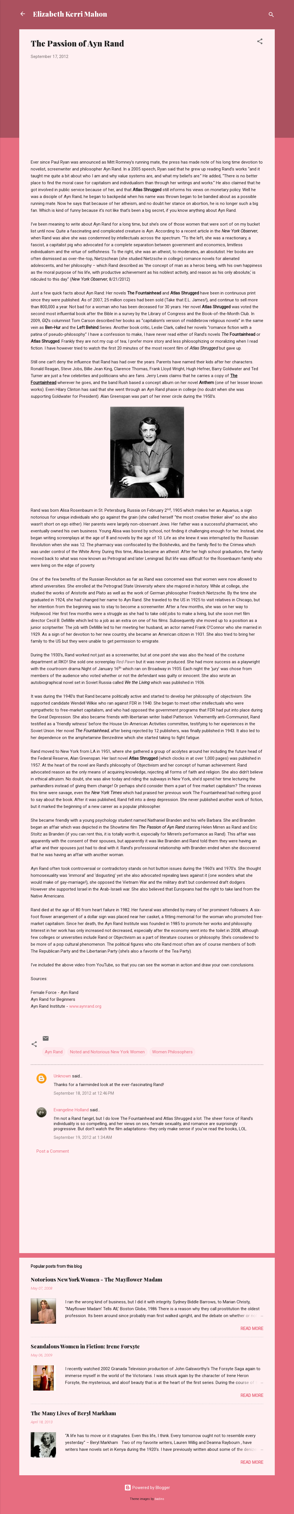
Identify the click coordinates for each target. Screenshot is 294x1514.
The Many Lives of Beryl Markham (73, 1413)
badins (159, 1499)
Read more (252, 1328)
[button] (259, 42)
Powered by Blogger (147, 1487)
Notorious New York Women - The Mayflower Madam (96, 1279)
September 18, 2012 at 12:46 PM (84, 1093)
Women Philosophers (172, 1051)
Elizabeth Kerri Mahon (70, 13)
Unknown (62, 1076)
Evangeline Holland (71, 1109)
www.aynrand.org (85, 1006)
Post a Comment (52, 1151)
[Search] (271, 15)
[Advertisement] (147, 1200)
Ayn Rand (54, 1051)
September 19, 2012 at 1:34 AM (83, 1137)
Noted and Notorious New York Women (107, 1051)
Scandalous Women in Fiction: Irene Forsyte (85, 1346)
